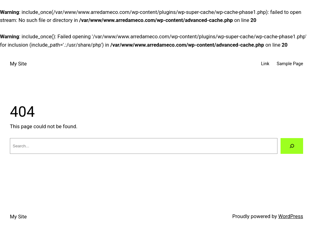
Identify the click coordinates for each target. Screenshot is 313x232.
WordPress (290, 216)
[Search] (292, 146)
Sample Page (290, 63)
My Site (18, 64)
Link (265, 63)
